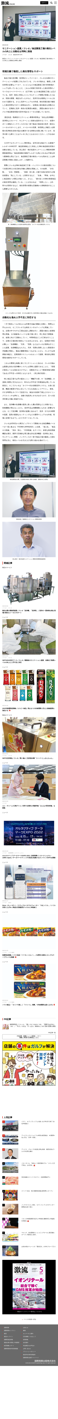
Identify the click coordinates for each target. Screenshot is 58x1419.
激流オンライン (7, 58)
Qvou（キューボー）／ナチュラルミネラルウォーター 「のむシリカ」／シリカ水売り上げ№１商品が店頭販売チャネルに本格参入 (28, 906)
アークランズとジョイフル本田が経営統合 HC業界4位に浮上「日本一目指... (38, 1136)
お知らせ (25, 1327)
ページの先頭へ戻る (30, 1319)
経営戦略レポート (9, 1345)
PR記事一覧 (52, 1032)
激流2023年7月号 (17, 54)
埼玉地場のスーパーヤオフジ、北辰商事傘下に (35, 1177)
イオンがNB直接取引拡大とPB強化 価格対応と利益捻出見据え (38, 1220)
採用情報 (25, 1339)
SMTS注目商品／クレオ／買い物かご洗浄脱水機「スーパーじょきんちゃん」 (28, 758)
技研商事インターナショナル (15, 853)
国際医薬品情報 (8, 1339)
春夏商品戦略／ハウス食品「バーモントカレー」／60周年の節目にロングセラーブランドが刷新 (28, 956)
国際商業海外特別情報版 (11, 1348)
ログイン (44, 3)
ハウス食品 (11, 952)
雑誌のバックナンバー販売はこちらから (29, 1311)
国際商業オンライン (9, 1330)
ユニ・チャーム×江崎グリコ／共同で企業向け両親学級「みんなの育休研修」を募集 (28, 807)
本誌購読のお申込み (29, 1345)
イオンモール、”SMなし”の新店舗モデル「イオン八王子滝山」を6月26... (38, 1164)
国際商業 (6, 1327)
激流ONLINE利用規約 (29, 1354)
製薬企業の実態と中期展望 (11, 1342)
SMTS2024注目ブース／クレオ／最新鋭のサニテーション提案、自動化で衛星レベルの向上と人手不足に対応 (29, 661)
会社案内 (25, 1342)
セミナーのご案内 (28, 1333)
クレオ (10, 54)
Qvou (9, 902)
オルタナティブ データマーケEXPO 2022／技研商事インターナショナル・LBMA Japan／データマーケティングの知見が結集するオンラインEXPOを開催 (28, 857)
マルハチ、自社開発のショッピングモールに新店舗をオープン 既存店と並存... (38, 1234)
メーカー (4, 54)
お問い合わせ (27, 1348)
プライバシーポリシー (29, 1351)
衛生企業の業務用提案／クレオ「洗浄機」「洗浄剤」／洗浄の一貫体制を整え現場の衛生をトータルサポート (29, 611)
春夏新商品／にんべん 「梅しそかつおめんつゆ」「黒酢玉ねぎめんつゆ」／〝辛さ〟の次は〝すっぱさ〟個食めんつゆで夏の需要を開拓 (33, 1025)
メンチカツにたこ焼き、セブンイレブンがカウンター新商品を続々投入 (38, 1206)
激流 (5, 1333)
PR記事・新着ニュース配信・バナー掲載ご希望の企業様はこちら (29, 1036)
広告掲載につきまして (29, 1336)
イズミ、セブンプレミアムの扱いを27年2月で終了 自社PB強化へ (37, 1122)
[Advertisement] (29, 1101)
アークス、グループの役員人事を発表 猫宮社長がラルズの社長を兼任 (38, 1150)
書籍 (24, 1330)
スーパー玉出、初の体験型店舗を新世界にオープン (37, 1191)
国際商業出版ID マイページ (31, 1357)
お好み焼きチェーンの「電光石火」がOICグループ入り (38, 1246)
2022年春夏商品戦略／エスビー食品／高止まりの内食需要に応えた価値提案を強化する (28, 709)
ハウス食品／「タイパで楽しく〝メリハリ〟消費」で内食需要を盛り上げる (27, 1005)
